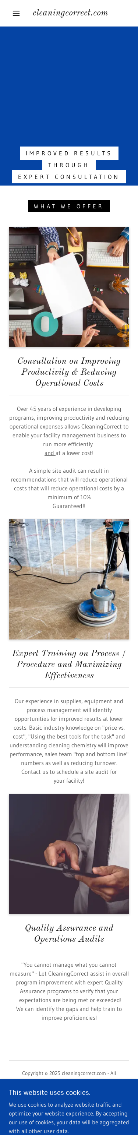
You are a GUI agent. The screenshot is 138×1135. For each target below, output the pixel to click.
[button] (16, 13)
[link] (70, 13)
